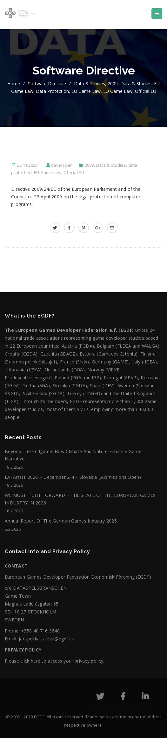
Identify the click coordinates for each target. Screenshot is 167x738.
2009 (113, 83)
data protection (52, 91)
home (13, 83)
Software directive (47, 83)
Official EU (145, 91)
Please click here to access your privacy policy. (54, 661)
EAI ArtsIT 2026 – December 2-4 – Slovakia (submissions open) (73, 477)
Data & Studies (89, 83)
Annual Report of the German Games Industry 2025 (61, 521)
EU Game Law (86, 91)
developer (61, 165)
